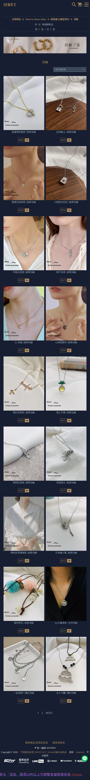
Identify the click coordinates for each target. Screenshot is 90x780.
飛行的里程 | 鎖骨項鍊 (24, 412)
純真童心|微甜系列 (60, 19)
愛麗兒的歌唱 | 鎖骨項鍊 (24, 202)
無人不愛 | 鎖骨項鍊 (66, 412)
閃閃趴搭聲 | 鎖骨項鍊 (24, 482)
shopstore (80, 752)
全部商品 (16, 19)
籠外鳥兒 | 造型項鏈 (24, 623)
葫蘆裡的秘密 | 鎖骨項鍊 (24, 132)
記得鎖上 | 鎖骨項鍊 (66, 132)
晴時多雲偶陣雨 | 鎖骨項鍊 (24, 553)
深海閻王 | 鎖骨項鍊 (66, 482)
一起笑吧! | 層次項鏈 (24, 693)
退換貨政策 (58, 742)
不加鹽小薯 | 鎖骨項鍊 (66, 553)
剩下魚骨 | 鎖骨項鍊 (66, 272)
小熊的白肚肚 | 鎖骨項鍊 (66, 202)
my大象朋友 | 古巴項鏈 (66, 623)
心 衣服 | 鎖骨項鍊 (24, 342)
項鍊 (76, 19)
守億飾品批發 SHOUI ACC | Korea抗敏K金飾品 (43, 752)
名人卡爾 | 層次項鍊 (66, 693)
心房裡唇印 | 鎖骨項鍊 (66, 342)
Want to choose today (35, 19)
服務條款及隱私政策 (36, 742)
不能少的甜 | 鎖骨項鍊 (24, 272)
